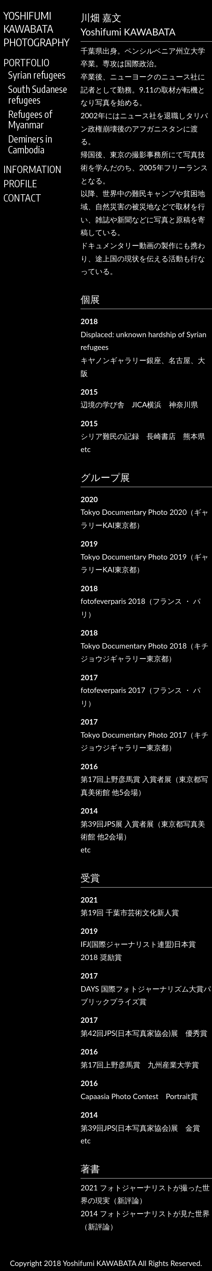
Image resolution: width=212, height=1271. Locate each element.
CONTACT (22, 197)
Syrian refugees (37, 75)
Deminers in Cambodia (30, 144)
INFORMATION (32, 169)
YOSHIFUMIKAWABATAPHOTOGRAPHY (36, 29)
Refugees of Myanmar (30, 120)
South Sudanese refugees (37, 95)
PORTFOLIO (26, 62)
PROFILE (20, 183)
